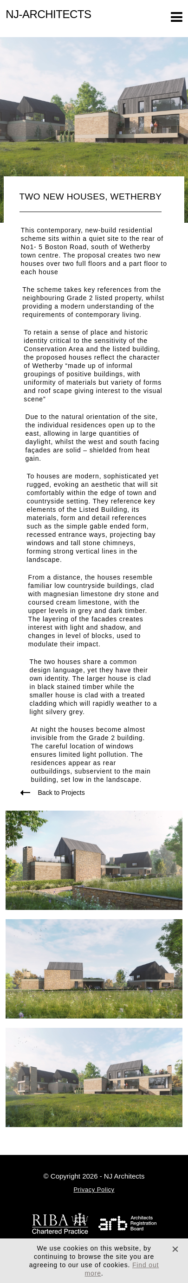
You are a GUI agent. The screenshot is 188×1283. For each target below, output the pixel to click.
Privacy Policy (93, 1189)
